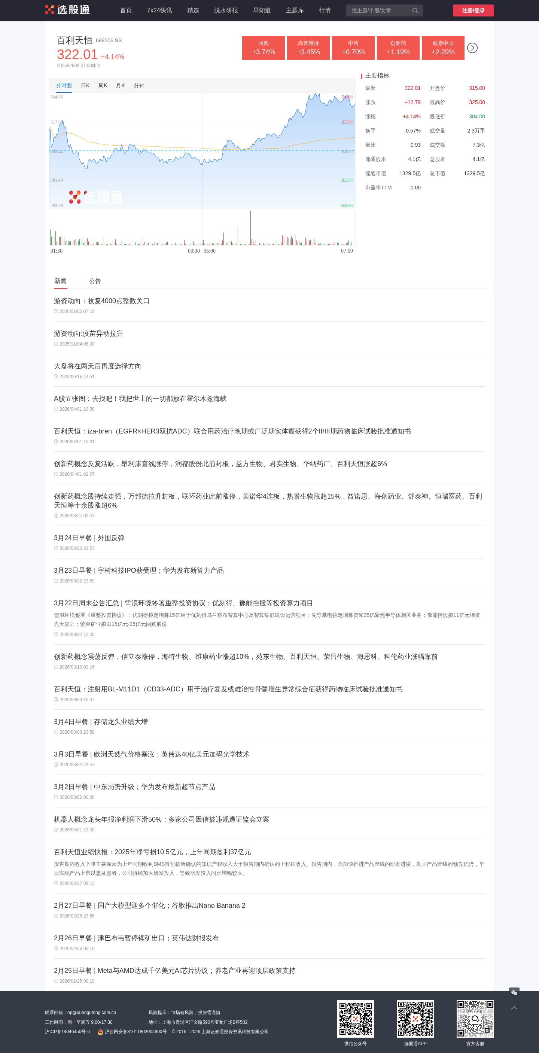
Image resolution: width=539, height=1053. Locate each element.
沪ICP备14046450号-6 (67, 1031)
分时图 (64, 85)
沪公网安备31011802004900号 (132, 1032)
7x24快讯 (159, 10)
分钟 (139, 85)
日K (85, 85)
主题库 (295, 10)
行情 (325, 10)
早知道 (262, 10)
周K (102, 85)
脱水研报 (226, 10)
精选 (193, 10)
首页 (126, 10)
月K (120, 85)
